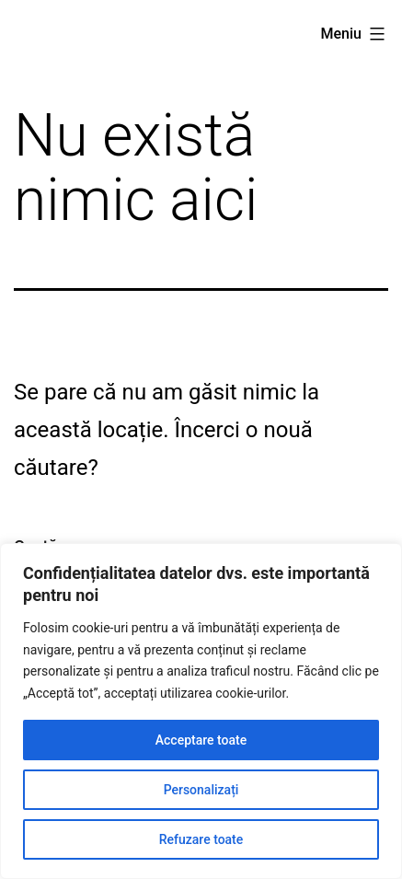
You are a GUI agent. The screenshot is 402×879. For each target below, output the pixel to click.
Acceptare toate (201, 740)
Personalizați (201, 789)
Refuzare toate (201, 839)
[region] (201, 711)
